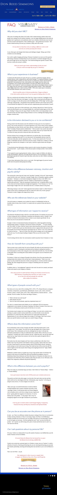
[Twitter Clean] (50, 475)
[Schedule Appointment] (47, 6)
